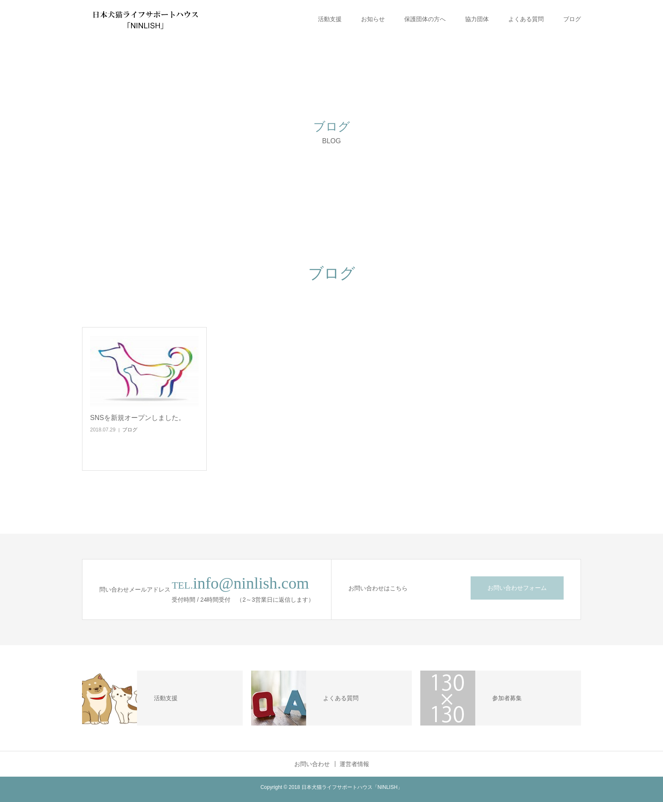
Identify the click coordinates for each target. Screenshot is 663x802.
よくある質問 (526, 19)
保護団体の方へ (425, 19)
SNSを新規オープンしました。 (137, 417)
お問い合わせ (312, 764)
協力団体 (477, 19)
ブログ (572, 19)
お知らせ (373, 19)
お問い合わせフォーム (517, 587)
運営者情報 (354, 764)
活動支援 (330, 19)
